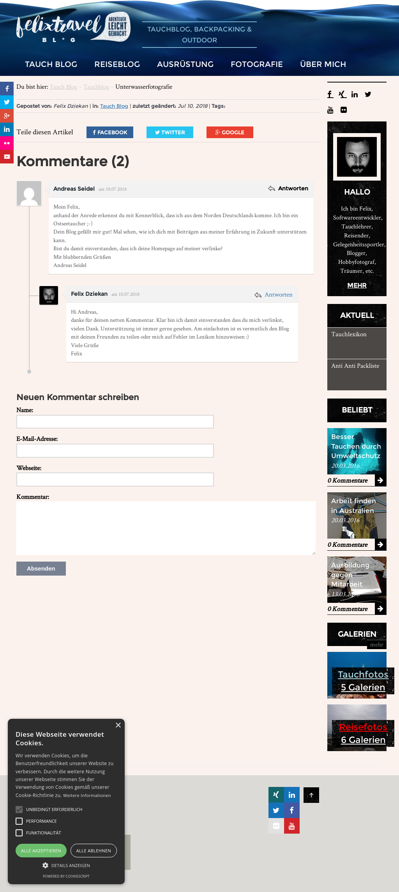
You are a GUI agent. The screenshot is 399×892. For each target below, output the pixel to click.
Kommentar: (32, 496)
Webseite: (28, 468)
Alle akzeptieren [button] (41, 850)
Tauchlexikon (349, 334)
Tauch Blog (63, 87)
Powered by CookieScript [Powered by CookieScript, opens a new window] (66, 876)
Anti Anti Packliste (355, 365)
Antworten (292, 188)
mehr (357, 285)
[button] (19, 809)
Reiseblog (117, 64)
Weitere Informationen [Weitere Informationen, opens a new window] (87, 795)
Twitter (170, 132)
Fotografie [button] (257, 64)
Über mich (323, 64)
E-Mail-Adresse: (37, 438)
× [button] (118, 726)
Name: (24, 410)
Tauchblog (96, 87)
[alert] (66, 801)
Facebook (110, 132)
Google (229, 132)
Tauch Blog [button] (51, 64)
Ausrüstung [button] (185, 64)
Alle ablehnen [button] (93, 850)
